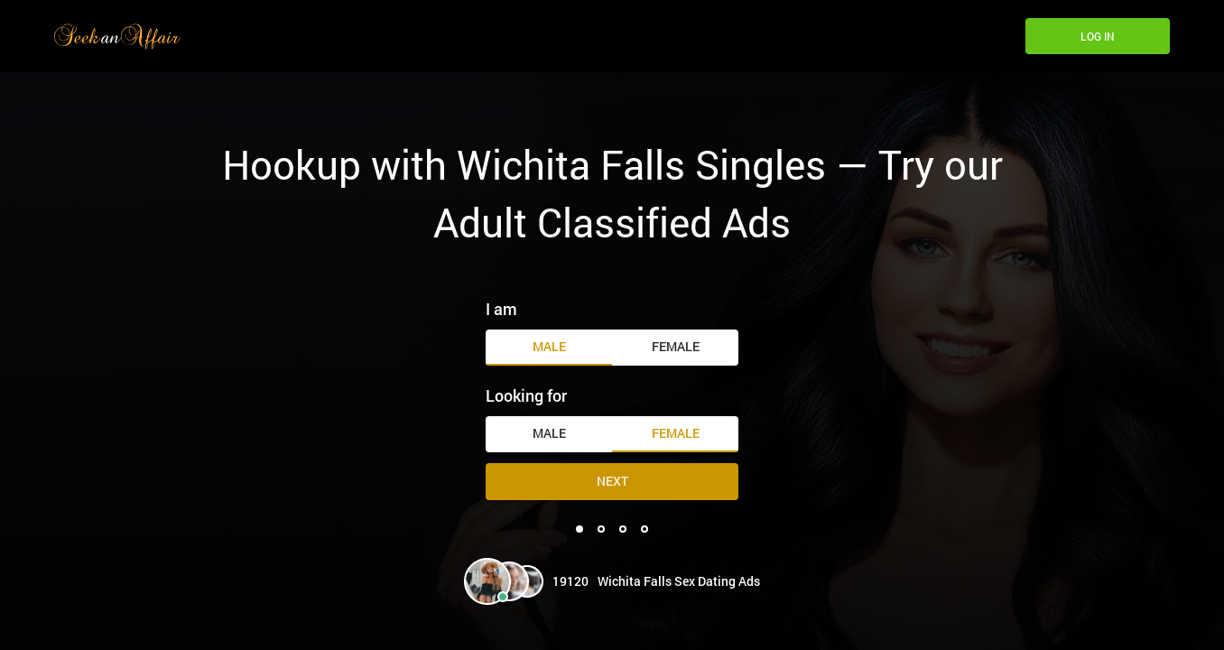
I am (501, 309)
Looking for (526, 395)
